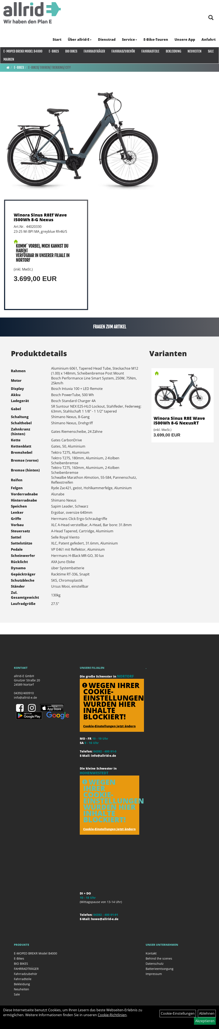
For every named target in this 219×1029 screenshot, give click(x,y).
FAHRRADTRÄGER (94, 51)
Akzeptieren (205, 1021)
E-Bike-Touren (156, 39)
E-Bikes (54, 51)
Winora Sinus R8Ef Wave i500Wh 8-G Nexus (40, 217)
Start (57, 39)
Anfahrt (209, 39)
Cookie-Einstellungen (178, 1013)
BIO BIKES (71, 51)
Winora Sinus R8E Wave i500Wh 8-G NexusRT (179, 420)
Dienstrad (107, 39)
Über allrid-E (80, 39)
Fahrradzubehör (123, 51)
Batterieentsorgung (159, 969)
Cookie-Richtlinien (112, 1015)
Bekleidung (173, 51)
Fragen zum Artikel (109, 326)
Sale (210, 51)
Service (129, 39)
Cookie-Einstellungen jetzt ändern (109, 726)
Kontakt (151, 953)
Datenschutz (155, 964)
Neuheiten (194, 51)
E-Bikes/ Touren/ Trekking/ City (49, 67)
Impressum (154, 974)
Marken (8, 59)
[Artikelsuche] (211, 17)
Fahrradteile (150, 51)
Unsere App (185, 39)
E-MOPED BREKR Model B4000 (22, 51)
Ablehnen (207, 1013)
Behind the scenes (159, 958)
